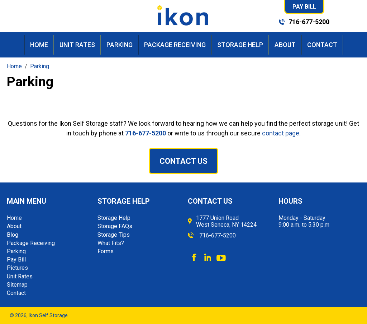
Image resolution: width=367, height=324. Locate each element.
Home (39, 44)
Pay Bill (304, 6)
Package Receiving (175, 44)
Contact (322, 44)
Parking (119, 44)
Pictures (17, 267)
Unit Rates (77, 44)
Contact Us (183, 161)
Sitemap (17, 284)
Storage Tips (113, 234)
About (285, 44)
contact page (280, 133)
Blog (12, 234)
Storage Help (240, 44)
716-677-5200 (309, 22)
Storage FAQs (114, 226)
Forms (105, 251)
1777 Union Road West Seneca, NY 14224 (226, 221)
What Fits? (110, 243)
